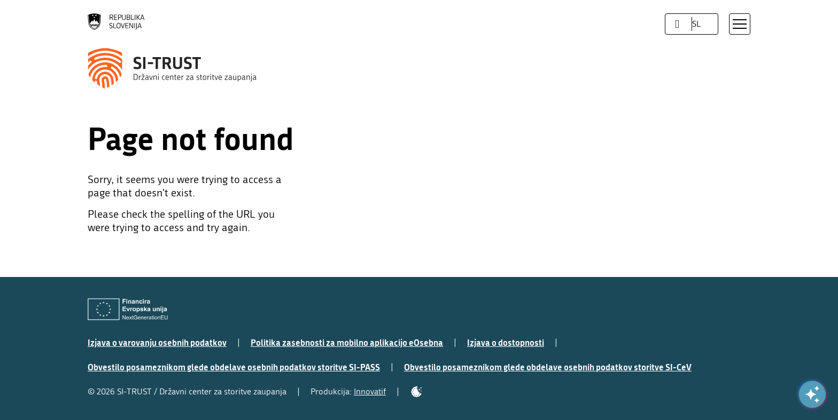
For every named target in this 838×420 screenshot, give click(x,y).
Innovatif (370, 391)
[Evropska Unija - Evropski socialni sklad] (128, 309)
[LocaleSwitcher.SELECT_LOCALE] (677, 24)
